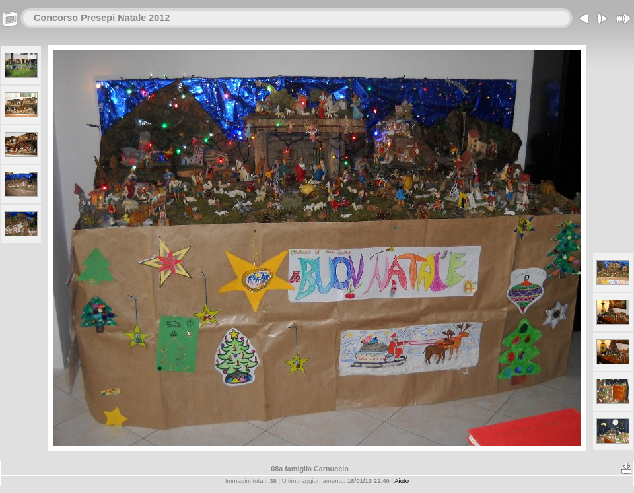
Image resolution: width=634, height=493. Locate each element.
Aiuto (401, 480)
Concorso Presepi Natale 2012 (102, 18)
